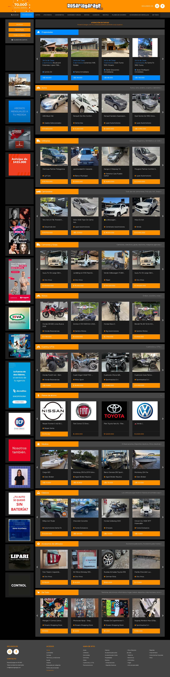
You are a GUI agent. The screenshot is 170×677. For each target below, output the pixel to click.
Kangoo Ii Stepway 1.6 (112, 169)
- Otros (150, 657)
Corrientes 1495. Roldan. (84, 62)
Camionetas (86, 655)
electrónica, (113, 592)
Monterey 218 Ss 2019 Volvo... (84, 472)
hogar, (129, 592)
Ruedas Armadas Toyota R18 (115, 572)
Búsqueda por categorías (53, 665)
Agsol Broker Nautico (82, 477)
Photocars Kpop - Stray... (82, 621)
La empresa (49, 652)
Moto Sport (78, 380)
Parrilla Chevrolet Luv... (143, 572)
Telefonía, (105, 592)
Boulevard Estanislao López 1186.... (51, 62)
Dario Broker (48, 477)
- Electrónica (130, 657)
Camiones (86, 657)
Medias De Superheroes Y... (114, 621)
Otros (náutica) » (155, 444)
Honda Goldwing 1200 (112, 521)
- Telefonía (130, 655)
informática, (122, 592)
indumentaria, (150, 592)
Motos (84, 660)
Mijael (107, 280)
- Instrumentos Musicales (156, 655)
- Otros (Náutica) (131, 650)
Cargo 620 (46, 472)
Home (48, 650)
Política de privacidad (52, 668)
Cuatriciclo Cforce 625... (112, 375)
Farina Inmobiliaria (81, 72)
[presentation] (37, 59)
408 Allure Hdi (47, 116)
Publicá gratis (19, 35)
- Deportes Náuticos (110, 665)
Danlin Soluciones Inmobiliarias (111, 71)
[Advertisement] (19, 58)
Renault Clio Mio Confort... (83, 116)
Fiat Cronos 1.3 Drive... (81, 424)
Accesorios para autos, (134, 544)
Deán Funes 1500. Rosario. (113, 62)
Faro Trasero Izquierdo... (51, 572)
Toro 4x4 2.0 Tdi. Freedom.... (52, 220)
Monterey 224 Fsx (141, 472)
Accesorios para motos (151, 544)
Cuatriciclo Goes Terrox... (144, 375)
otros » (158, 592)
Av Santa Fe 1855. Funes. (144, 62)
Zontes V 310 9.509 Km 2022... (84, 324)
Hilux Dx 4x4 (139, 220)
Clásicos (107, 650)
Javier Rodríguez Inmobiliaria (142, 71)
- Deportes (151, 650)
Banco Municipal (80, 176)
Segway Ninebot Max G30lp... (146, 621)
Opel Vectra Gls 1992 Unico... (145, 116)
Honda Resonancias (50, 331)
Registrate (19, 30)
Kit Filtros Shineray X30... (82, 572)
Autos (84, 650)
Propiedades (108, 657)
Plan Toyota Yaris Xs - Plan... (114, 424)
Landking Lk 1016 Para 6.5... (83, 273)
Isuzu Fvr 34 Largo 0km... (52, 273)
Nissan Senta (48, 428)
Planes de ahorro (88, 665)
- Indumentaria (153, 652)
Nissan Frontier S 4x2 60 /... (52, 424)
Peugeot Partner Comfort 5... (146, 169)
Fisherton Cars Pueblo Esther (113, 175)
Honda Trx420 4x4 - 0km (51, 375)
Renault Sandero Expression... (115, 116)
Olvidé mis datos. (20, 40)
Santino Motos (79, 331)
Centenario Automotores (114, 227)
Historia (48, 662)
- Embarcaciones (109, 662)
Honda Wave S (109, 324)
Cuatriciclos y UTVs (88, 662)
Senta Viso (78, 123)
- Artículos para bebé (133, 665)
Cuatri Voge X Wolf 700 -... (83, 375)
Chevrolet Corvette (80, 521)
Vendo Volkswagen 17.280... (114, 273)
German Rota (110, 577)
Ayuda (48, 660)
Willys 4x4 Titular (48, 521)
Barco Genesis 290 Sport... (114, 472)
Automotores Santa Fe (52, 528)
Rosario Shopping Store (52, 625)
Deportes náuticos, (141, 444)
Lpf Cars (46, 176)
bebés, (135, 592)
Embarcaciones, (128, 444)
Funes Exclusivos (80, 528)
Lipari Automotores (112, 123)
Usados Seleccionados (51, 123)
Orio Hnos (47, 280)
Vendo (138, 227)
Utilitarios (85, 652)
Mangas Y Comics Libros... (52, 621)
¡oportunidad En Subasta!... (83, 169)
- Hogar (129, 662)
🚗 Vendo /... (139, 424)
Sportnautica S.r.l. (111, 380)
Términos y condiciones (53, 657)
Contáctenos (50, 670)
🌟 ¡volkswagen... (110, 220)
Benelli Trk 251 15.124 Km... (144, 324)
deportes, (141, 592)
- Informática (130, 660)
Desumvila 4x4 (49, 227)
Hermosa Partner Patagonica (53, 169)
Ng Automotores (111, 331)
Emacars (108, 528)
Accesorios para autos (111, 652)
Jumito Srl (47, 72)
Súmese (48, 655)
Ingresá (19, 24)
